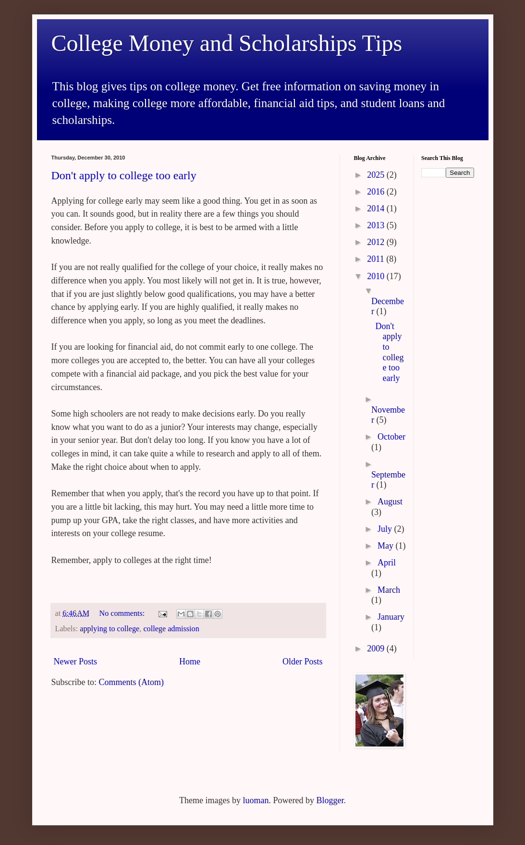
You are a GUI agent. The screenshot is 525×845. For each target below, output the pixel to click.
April (387, 562)
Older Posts (302, 661)
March (389, 590)
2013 (377, 225)
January (391, 617)
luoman (256, 800)
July (386, 529)
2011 (376, 259)
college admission (171, 629)
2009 (377, 648)
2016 (377, 191)
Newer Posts (76, 661)
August (390, 501)
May (387, 546)
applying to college (109, 629)
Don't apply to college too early (123, 175)
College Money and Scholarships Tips (227, 43)
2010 (377, 276)
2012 (377, 242)
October (391, 436)
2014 (377, 208)
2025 (377, 175)
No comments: (123, 613)
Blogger (329, 800)
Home (189, 661)
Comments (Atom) (131, 682)
